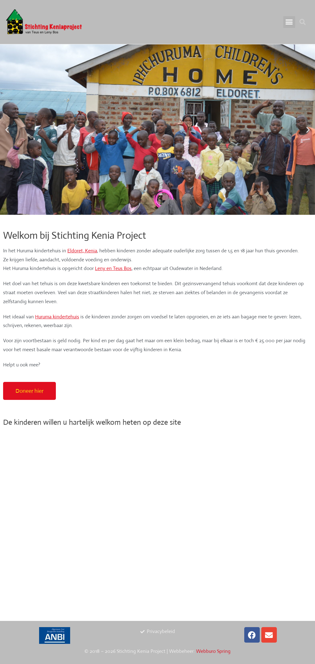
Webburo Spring (213, 651)
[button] (289, 22)
